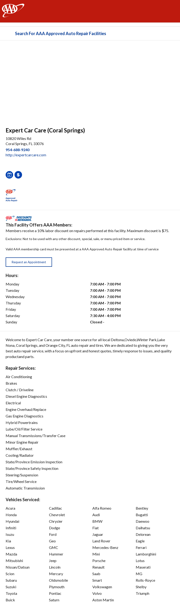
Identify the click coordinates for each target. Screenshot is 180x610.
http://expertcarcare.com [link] (26, 155)
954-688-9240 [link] (18, 149)
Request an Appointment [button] (29, 262)
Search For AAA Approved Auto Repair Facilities (60, 33)
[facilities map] (90, 81)
